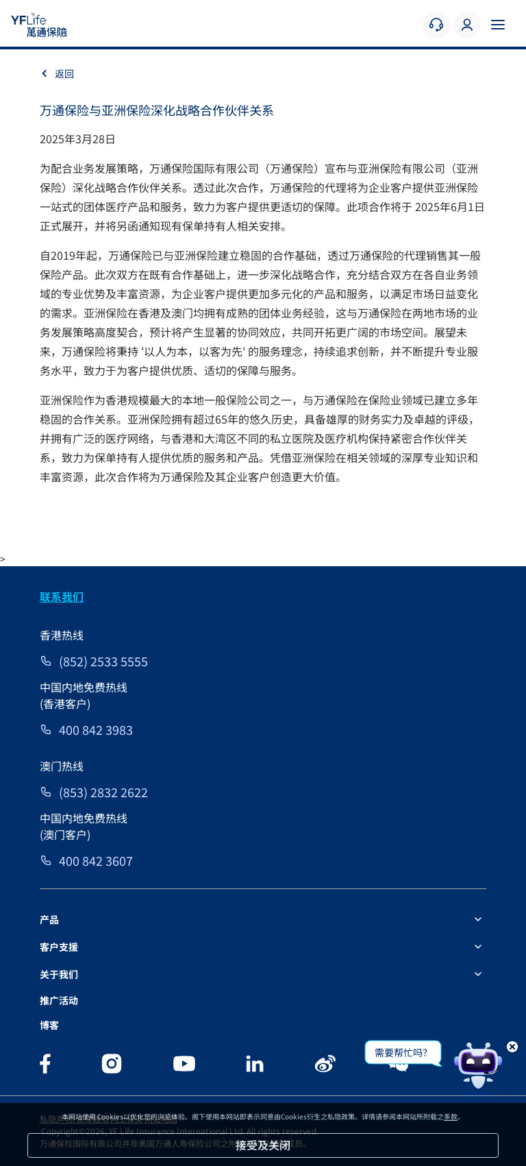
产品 (49, 919)
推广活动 (59, 1000)
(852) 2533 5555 (103, 661)
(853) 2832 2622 (103, 792)
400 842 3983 (96, 729)
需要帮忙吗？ (403, 1052)
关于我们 (59, 974)
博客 (49, 1025)
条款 (451, 1116)
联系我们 (62, 596)
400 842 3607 (96, 860)
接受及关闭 (263, 1145)
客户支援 (59, 947)
